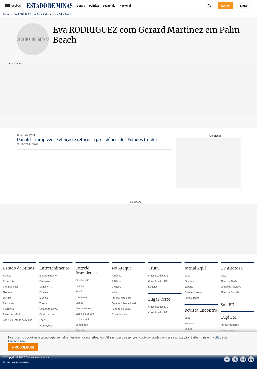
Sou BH (228, 304)
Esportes (80, 330)
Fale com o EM (11, 314)
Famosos (44, 281)
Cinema (43, 292)
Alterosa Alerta (229, 281)
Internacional (26, 134)
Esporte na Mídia (121, 308)
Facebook (227, 359)
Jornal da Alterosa (231, 286)
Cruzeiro (116, 286)
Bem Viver (8, 303)
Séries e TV (45, 286)
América (116, 275)
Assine (225, 5)
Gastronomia (46, 314)
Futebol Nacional (121, 297)
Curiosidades (192, 297)
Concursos (81, 324)
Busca (209, 5)
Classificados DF (157, 281)
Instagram (243, 359)
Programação (228, 330)
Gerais (80, 5)
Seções (13, 5)
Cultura (7, 297)
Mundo (79, 302)
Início (6, 14)
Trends (43, 303)
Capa (187, 275)
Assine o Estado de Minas (17, 319)
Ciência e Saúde (84, 313)
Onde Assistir (119, 314)
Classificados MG (158, 275)
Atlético (116, 281)
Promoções (45, 325)
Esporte (189, 286)
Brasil (78, 291)
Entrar (244, 5)
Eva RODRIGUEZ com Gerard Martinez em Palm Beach (42, 14)
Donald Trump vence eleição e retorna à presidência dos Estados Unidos (87, 139)
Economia (109, 5)
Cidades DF (82, 280)
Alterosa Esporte (230, 292)
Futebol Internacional (124, 303)
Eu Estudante (82, 319)
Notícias (153, 286)
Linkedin (251, 359)
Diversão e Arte (84, 308)
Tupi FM (229, 317)
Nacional (125, 5)
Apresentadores (230, 324)
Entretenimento (48, 275)
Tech (42, 319)
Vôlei (114, 292)
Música (43, 297)
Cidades (189, 281)
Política (94, 5)
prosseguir (23, 347)
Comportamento (48, 308)
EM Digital (8, 308)
